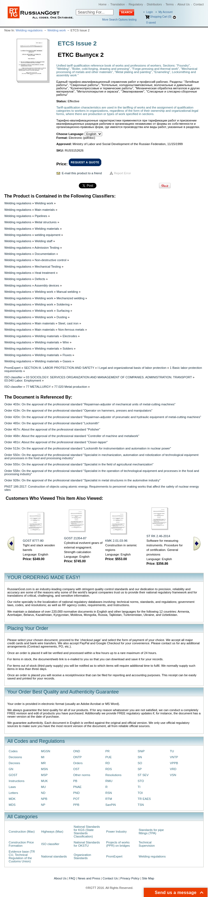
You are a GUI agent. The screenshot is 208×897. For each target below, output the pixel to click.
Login (149, 12)
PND (76, 792)
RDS (108, 769)
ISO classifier (13, 377)
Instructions (16, 781)
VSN (173, 775)
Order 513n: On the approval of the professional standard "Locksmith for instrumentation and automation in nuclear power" (87, 448)
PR (107, 751)
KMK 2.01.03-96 (116, 540)
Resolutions (113, 775)
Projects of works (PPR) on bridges (118, 844)
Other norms (81, 775)
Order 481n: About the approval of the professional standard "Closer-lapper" (56, 442)
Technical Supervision (147, 844)
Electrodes (70, 336)
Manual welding (67, 291)
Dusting (62, 317)
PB (75, 781)
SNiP (141, 751)
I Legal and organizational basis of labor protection (132, 367)
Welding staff (43, 241)
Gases (67, 361)
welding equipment (47, 234)
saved (151, 22)
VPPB (174, 763)
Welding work (56, 30)
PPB (76, 804)
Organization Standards (82, 856)
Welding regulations (29, 30)
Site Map (148, 878)
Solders (68, 348)
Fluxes (67, 355)
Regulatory (136, 4)
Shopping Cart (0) (160, 16)
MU (43, 786)
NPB (44, 798)
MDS (12, 804)
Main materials (45, 209)
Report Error (122, 173)
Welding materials (47, 228)
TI (139, 786)
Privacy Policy (129, 878)
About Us (183, 4)
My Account (165, 12)
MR (43, 763)
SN (140, 757)
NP (43, 804)
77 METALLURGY (38, 386)
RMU (108, 781)
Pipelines (41, 216)
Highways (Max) (52, 831)
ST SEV (143, 775)
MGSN (45, 751)
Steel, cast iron (68, 323)
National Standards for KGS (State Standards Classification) (87, 831)
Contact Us (110, 878)
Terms (169, 4)
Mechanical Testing (48, 266)
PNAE (77, 786)
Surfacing (63, 310)
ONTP (77, 757)
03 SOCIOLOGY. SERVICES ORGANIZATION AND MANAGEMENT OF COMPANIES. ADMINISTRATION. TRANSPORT (109, 377)
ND (43, 792)
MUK (44, 781)
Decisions (15, 757)
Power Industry (116, 831)
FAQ (72, 878)
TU (172, 751)
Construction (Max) (22, 831)
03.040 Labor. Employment (22, 380)
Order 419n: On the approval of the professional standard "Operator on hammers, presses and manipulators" (78, 410)
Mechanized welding (70, 298)
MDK (12, 798)
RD (107, 763)
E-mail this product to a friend (82, 173)
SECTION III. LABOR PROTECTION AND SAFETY (59, 367)
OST (76, 769)
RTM (108, 798)
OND (76, 751)
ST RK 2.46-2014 (158, 536)
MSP (44, 775)
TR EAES (144, 798)
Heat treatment (45, 272)
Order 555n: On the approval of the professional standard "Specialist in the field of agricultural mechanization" (78, 464)
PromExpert (12, 367)
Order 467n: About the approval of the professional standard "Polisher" (52, 429)
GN (11, 769)
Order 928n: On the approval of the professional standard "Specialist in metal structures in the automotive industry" (82, 480)
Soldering (63, 304)
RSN (108, 792)
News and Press (89, 878)
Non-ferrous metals (71, 329)
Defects (40, 279)
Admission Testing (47, 247)
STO (141, 781)
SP (140, 769)
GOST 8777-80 (33, 540)
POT (76, 798)
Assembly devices (47, 285)
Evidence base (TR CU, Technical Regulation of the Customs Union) (22, 856)
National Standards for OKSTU (87, 844)
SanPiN (110, 804)
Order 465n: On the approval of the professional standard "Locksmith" (51, 423)
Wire (66, 342)
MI (42, 757)
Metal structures (46, 222)
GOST (13, 775)
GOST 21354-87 (75, 538)
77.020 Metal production (70, 386)
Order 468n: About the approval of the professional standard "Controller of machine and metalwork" (71, 436)
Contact (198, 4)
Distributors (154, 4)
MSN (44, 769)
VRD (173, 769)
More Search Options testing (119, 19)
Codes (13, 751)
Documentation (45, 253)
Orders (78, 763)
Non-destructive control (50, 260)
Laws (12, 786)
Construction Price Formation (21, 844)
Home (102, 4)
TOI (140, 792)
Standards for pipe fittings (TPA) (151, 831)
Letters (13, 792)
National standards (54, 856)
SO (140, 763)
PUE (108, 757)
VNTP (174, 757)
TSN (141, 804)
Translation (117, 4)
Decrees (14, 763)
